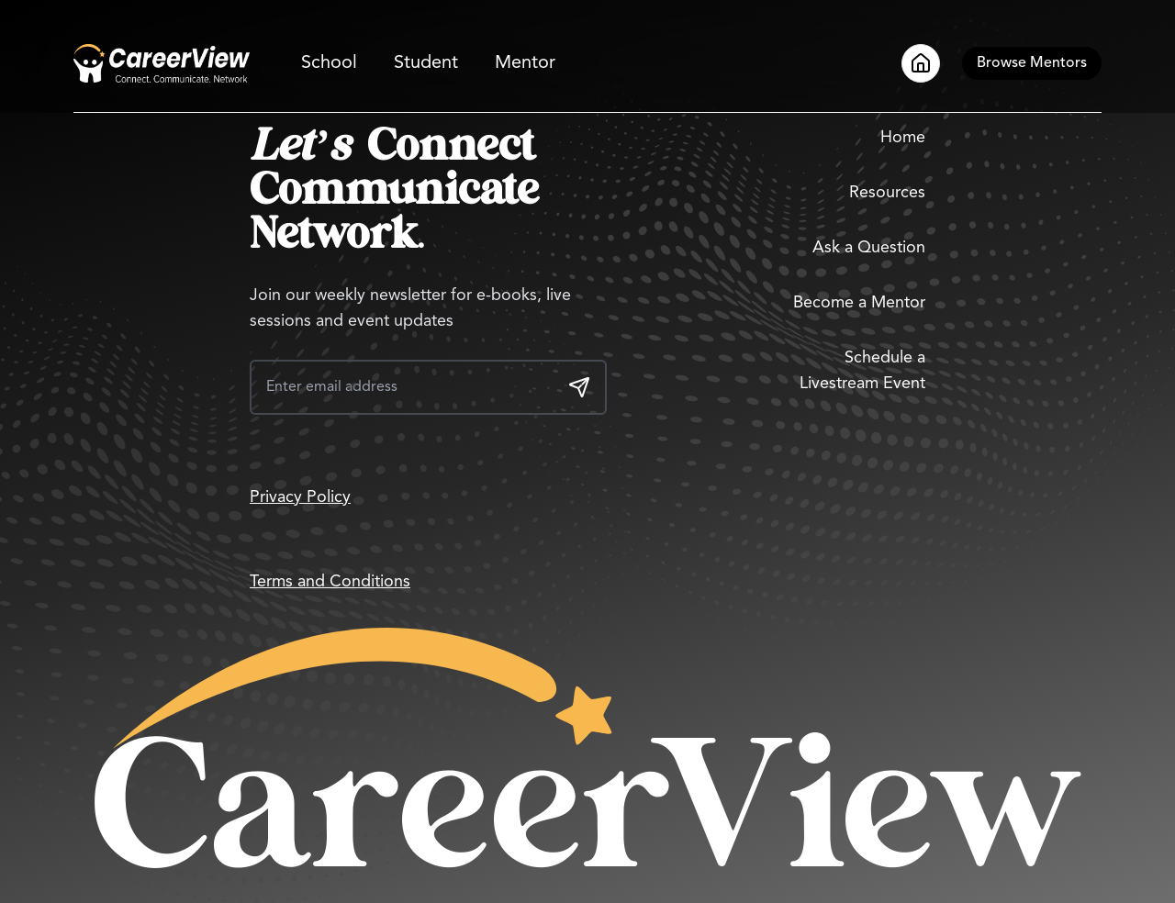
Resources (887, 192)
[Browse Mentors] (1032, 63)
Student (426, 63)
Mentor (525, 63)
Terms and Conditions (330, 582)
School (329, 63)
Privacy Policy (300, 497)
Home (902, 137)
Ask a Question (868, 248)
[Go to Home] (161, 63)
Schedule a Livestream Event (862, 371)
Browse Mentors (1032, 63)
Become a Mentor (859, 303)
